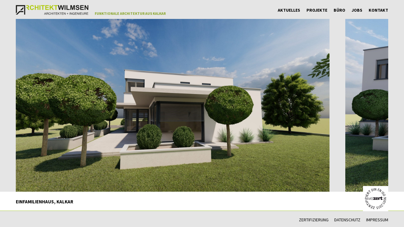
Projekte (316, 10)
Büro (339, 10)
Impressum (377, 220)
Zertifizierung (314, 220)
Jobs (357, 10)
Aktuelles (289, 10)
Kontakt (378, 10)
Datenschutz (347, 220)
